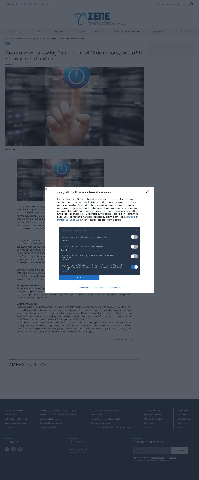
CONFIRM (79, 278)
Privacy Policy (115, 287)
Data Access (99, 287)
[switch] (134, 237)
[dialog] (99, 240)
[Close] (148, 192)
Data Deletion (84, 287)
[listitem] (99, 230)
